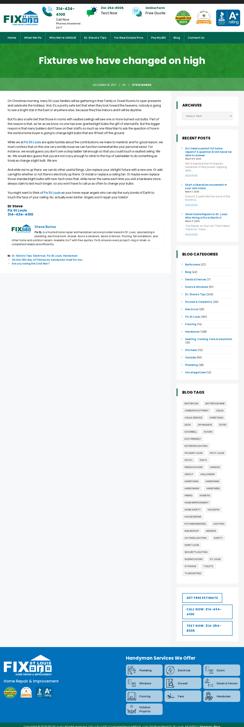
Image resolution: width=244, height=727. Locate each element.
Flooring (190, 320)
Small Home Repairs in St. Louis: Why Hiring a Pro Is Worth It (206, 212)
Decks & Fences (195, 275)
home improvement (197, 498)
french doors (194, 463)
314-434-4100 (20, 210)
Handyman (70, 252)
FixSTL (203, 456)
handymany (192, 484)
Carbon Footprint (197, 406)
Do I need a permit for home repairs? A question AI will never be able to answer (208, 148)
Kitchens (191, 346)
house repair (193, 513)
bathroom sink (215, 399)
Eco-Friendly (193, 435)
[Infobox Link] (62, 18)
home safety (193, 505)
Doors (208, 428)
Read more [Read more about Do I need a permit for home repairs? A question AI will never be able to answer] (191, 171)
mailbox (211, 527)
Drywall (176, 679)
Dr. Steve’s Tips (95, 36)
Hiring (189, 491)
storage (190, 562)
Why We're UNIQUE (62, 36)
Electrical (39, 252)
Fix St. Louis (217, 449)
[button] (202, 594)
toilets (208, 562)
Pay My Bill (158, 36)
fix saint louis (194, 449)
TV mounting (193, 569)
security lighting (196, 548)
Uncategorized (195, 368)
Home (12, 36)
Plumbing (191, 361)
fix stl (189, 456)
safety (218, 534)
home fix (205, 491)
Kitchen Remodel (195, 520)
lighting (219, 520)
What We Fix (32, 36)
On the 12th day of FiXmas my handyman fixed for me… (47, 256)
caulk (220, 406)
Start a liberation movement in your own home (206, 182)
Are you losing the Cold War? (30, 259)
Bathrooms (192, 260)
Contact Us (196, 36)
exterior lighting (196, 442)
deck (188, 421)
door (222, 421)
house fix (214, 505)
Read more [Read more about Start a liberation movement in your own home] (191, 200)
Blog (176, 36)
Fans (174, 692)
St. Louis (215, 555)
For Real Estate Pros (128, 36)
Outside (190, 353)
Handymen (213, 484)
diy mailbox (205, 421)
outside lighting (196, 534)
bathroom (191, 399)
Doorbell (191, 428)
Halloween (207, 470)
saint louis (192, 541)
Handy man (192, 477)
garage (215, 463)
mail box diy (192, 527)
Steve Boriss (141, 81)
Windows (139, 679)
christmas (216, 413)
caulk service (193, 413)
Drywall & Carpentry (198, 298)
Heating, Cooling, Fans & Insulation (208, 335)
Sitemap (206, 723)
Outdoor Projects (139, 705)
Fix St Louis (32, 138)
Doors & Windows (196, 283)
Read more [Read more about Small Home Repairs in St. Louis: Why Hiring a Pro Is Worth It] (191, 230)
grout (189, 470)
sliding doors (194, 555)
